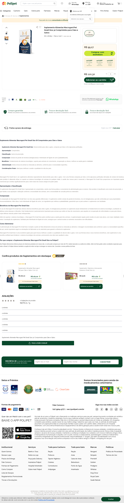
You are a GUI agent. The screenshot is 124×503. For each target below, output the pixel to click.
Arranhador (75, 469)
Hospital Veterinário (35, 466)
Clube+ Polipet (118, 11)
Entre (102, 4)
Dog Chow (94, 473)
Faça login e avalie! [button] (38, 343)
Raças (65, 11)
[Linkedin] (121, 409)
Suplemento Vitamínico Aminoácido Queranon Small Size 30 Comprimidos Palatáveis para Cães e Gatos (90, 269)
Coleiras (51, 462)
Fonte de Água (76, 466)
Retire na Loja (33, 455)
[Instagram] (96, 409)
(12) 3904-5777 (59, 409)
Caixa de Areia (76, 459)
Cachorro (16, 11)
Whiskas (93, 469)
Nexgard (93, 451)
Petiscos (51, 455)
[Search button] (54, 3)
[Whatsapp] (111, 409)
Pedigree (93, 466)
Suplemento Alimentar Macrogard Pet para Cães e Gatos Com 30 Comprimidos (29, 269)
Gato (26, 11)
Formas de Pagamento (10, 466)
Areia (73, 455)
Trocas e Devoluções (9, 480)
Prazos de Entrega (8, 459)
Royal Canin (94, 476)
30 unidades (89, 33)
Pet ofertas (104, 11)
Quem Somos (6, 451)
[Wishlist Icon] (62, 3)
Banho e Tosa (33, 451)
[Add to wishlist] (40, 27)
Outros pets (35, 11)
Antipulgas (52, 469)
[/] (110, 494)
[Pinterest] (106, 409)
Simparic (93, 455)
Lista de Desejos (8, 473)
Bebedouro (75, 462)
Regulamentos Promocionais (12, 476)
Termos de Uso (111, 455)
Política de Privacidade (114, 451)
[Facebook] (101, 409)
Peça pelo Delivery (35, 459)
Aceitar (111, 499)
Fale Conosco (6, 462)
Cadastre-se (109, 4)
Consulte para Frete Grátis (30, 281)
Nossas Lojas (6, 455)
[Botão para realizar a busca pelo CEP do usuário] (90, 19)
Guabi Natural (95, 480)
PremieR (93, 459)
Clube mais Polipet (35, 469)
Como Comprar (7, 469)
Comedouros (52, 466)
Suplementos (24, 16)
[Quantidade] (111, 73)
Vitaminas (15, 16)
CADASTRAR (105, 362)
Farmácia (47, 11)
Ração (50, 451)
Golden (93, 462)
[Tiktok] (116, 409)
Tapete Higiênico (54, 459)
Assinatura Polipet (34, 462)
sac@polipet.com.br (75, 409)
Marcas (56, 11)
